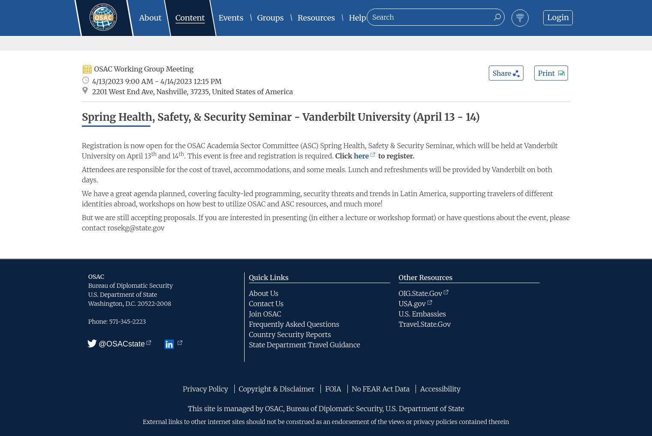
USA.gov (415, 303)
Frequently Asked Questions (294, 324)
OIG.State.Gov (424, 293)
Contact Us (266, 303)
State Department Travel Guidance (304, 344)
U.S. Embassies (422, 314)
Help (357, 18)
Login (558, 17)
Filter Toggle (520, 18)
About (150, 18)
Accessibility (440, 389)
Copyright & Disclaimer (276, 389)
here (364, 156)
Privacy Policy (205, 389)
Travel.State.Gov (425, 324)
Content (190, 18)
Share (506, 73)
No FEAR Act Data (381, 389)
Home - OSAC (111, 8)
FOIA (333, 389)
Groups (270, 18)
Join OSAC (265, 314)
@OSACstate (119, 344)
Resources (316, 18)
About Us (263, 293)
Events (230, 18)
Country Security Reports (290, 334)
